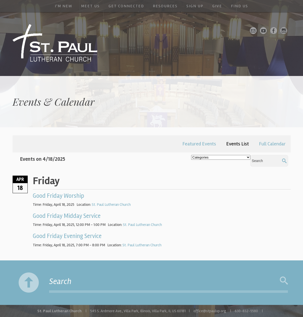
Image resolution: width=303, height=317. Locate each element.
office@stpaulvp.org (209, 310)
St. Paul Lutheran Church (111, 204)
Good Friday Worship (58, 196)
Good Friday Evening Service (67, 236)
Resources (165, 6)
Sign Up (195, 6)
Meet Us (90, 6)
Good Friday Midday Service (66, 216)
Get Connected (126, 6)
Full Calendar (272, 144)
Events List (237, 144)
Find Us (239, 6)
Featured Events (199, 144)
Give (217, 6)
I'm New (63, 6)
